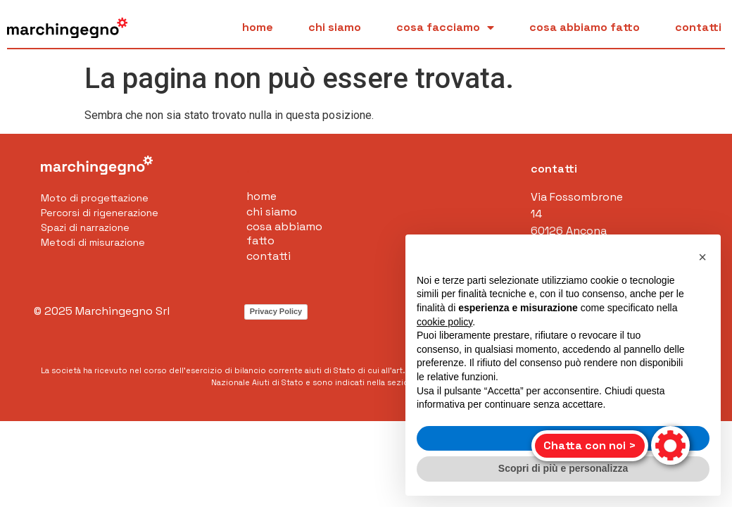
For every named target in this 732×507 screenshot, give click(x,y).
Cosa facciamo (445, 27)
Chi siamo (334, 27)
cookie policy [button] (444, 321)
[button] (702, 257)
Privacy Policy (276, 311)
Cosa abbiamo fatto (584, 27)
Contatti (698, 27)
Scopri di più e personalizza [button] (563, 468)
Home (257, 27)
